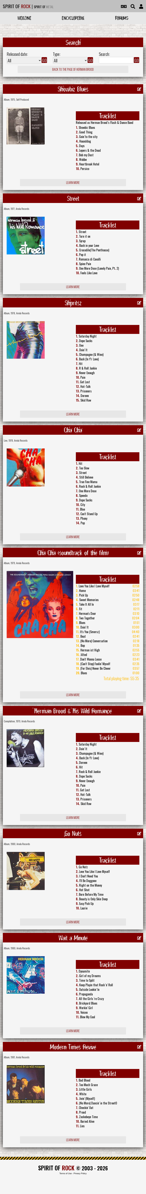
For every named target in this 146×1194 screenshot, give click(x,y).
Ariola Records (22, 209)
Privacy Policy (80, 1173)
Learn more (73, 182)
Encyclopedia (73, 18)
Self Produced (22, 99)
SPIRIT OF (16, 6)
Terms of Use (65, 1173)
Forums (121, 18)
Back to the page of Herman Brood (73, 69)
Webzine (24, 18)
